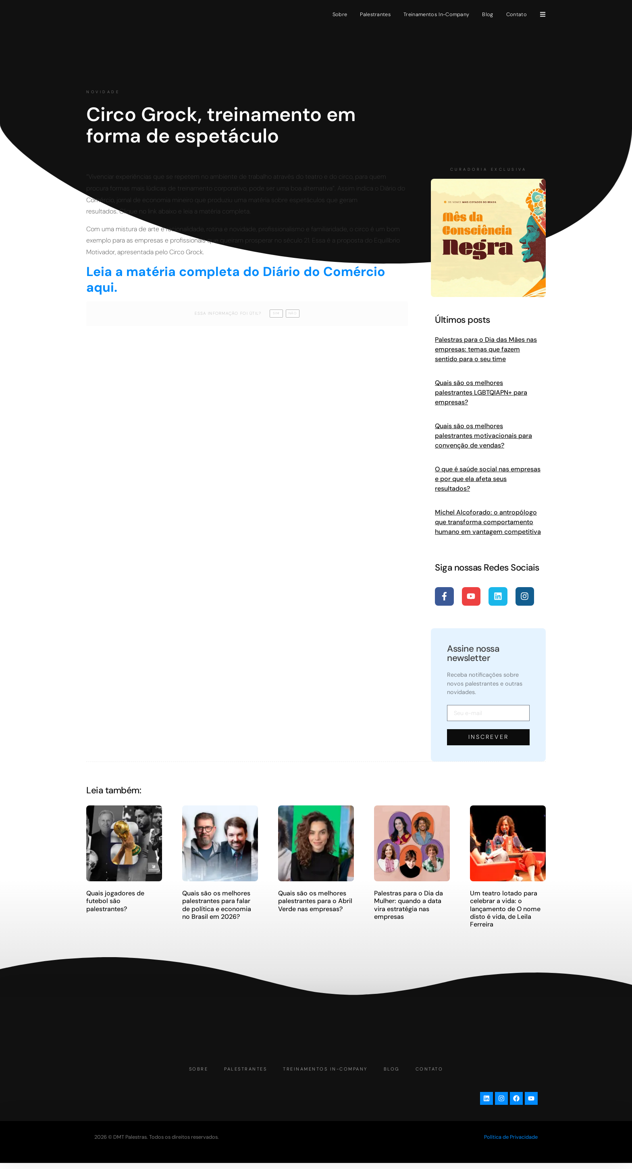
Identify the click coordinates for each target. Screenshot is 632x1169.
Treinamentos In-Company (436, 14)
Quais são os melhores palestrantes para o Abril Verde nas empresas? (315, 901)
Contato (516, 14)
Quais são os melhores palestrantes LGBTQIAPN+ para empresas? (481, 392)
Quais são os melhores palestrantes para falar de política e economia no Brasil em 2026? (216, 905)
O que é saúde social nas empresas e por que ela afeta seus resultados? (488, 479)
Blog (487, 14)
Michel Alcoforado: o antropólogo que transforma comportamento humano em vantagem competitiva (488, 522)
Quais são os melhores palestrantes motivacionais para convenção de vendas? (483, 436)
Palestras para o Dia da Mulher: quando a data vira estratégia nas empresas (408, 905)
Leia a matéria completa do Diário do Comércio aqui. (235, 279)
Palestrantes (375, 14)
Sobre (340, 14)
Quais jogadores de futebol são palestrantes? (115, 901)
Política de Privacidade (511, 1143)
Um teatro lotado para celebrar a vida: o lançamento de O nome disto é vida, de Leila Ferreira (505, 909)
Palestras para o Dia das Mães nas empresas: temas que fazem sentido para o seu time (486, 349)
